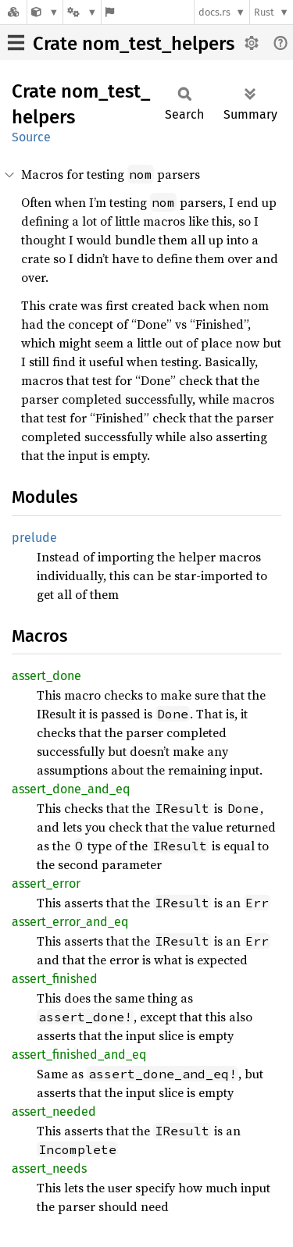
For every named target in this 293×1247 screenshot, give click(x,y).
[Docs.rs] (13, 12)
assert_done (46, 675)
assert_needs (49, 1168)
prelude (34, 537)
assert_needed (54, 1111)
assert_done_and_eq (71, 789)
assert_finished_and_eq (79, 1054)
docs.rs (214, 12)
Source (31, 137)
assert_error (46, 883)
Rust (264, 12)
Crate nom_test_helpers (133, 44)
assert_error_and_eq (70, 921)
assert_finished (55, 978)
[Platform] (82, 12)
